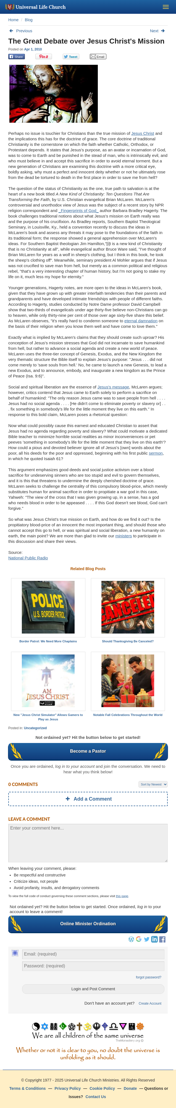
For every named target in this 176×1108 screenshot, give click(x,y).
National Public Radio (28, 558)
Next (159, 30)
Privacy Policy (67, 1088)
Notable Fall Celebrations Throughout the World (127, 715)
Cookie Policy (102, 1088)
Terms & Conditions (27, 1088)
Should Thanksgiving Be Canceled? (128, 641)
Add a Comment (88, 799)
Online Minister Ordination (88, 924)
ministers (123, 535)
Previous (20, 30)
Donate (130, 1088)
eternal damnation (140, 320)
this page (122, 896)
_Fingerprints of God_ (79, 210)
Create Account (150, 1003)
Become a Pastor (88, 751)
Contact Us (96, 1096)
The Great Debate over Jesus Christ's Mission (86, 41)
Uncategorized (35, 728)
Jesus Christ (142, 133)
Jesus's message (113, 387)
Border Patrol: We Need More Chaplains (48, 641)
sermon (156, 453)
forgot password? (148, 977)
